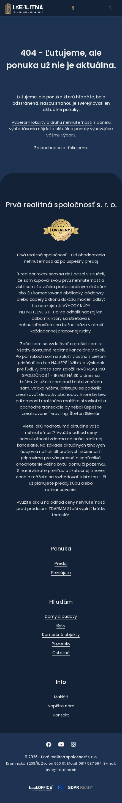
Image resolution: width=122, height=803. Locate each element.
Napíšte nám (61, 706)
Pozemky (61, 643)
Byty (60, 625)
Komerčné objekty (61, 634)
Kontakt (61, 715)
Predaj (61, 563)
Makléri (61, 697)
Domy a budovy (61, 616)
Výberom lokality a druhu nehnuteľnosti (52, 122)
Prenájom (61, 572)
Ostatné (61, 653)
